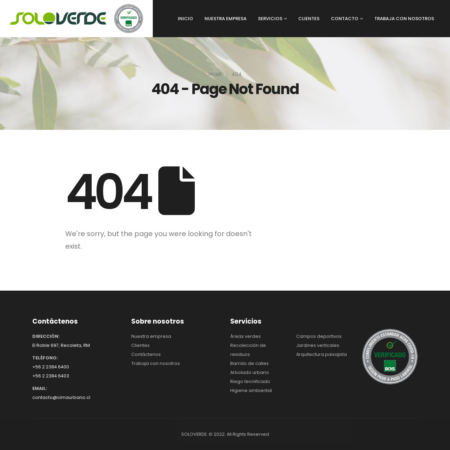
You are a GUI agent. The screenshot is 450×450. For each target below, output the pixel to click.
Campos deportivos (319, 336)
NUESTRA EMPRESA (226, 18)
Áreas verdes (245, 336)
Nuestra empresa (151, 336)
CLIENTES (308, 18)
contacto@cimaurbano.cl (61, 397)
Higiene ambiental (251, 390)
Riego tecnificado (250, 381)
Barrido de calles (249, 363)
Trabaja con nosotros (155, 363)
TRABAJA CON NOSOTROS (404, 18)
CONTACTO (344, 18)
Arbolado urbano (249, 372)
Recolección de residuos (248, 349)
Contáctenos (146, 354)
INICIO (185, 18)
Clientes (140, 345)
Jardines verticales (317, 345)
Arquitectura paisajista (321, 354)
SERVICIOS (270, 18)
